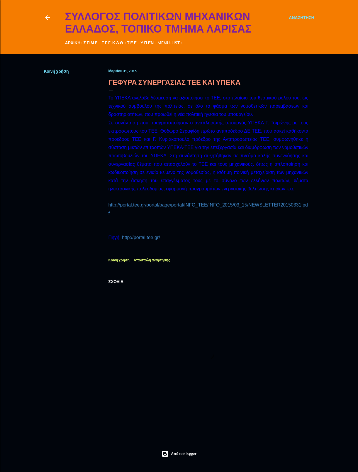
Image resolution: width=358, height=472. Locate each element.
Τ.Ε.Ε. (132, 42)
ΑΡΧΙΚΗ (73, 42)
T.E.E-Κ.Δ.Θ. (112, 42)
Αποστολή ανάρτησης (152, 260)
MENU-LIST (168, 42)
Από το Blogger (179, 453)
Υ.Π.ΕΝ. (147, 42)
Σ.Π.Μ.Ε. (91, 42)
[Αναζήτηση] (301, 18)
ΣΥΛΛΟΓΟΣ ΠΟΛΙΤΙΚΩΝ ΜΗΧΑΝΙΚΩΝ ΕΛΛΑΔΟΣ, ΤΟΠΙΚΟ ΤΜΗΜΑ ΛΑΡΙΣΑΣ (158, 23)
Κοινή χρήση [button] (56, 71)
